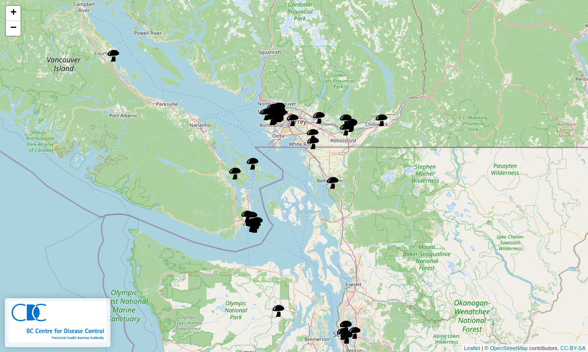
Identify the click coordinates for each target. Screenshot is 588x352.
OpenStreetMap (509, 348)
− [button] (13, 28)
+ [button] (13, 13)
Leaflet (472, 348)
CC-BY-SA (573, 348)
